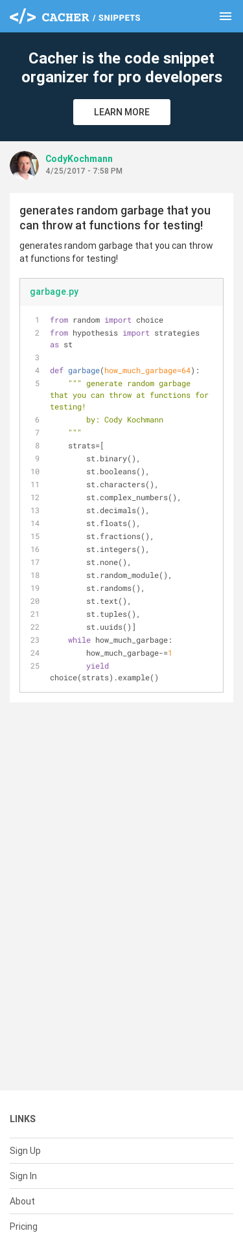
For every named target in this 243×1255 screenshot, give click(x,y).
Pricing (24, 1226)
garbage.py (54, 291)
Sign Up (25, 1151)
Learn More (122, 112)
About (22, 1201)
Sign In (23, 1176)
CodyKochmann (79, 159)
